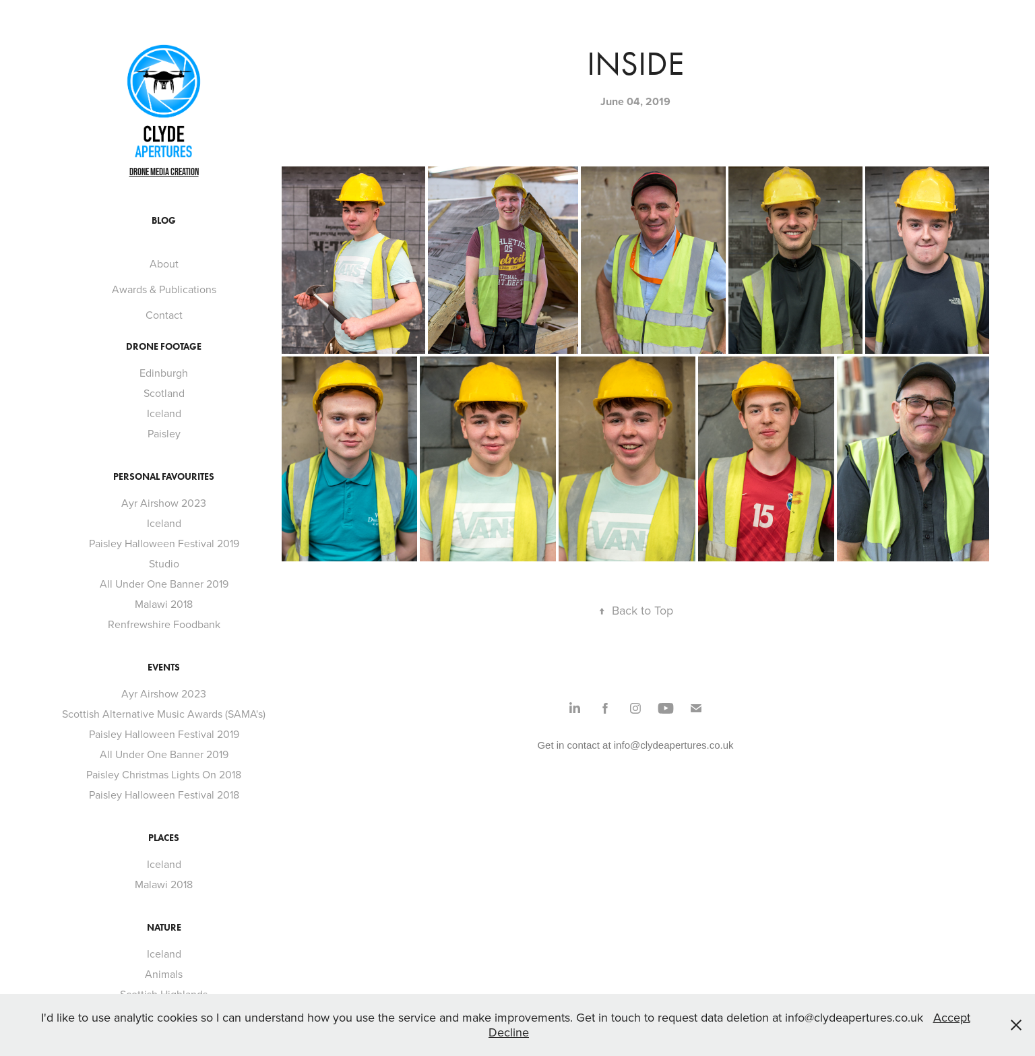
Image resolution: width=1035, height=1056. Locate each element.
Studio (164, 563)
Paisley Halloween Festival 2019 (164, 543)
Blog (164, 220)
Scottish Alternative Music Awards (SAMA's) (163, 713)
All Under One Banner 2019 (164, 583)
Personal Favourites (163, 477)
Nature (164, 927)
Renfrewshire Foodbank (164, 624)
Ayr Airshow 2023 (163, 502)
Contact (164, 314)
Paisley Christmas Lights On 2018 (163, 774)
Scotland (164, 392)
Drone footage (163, 346)
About (164, 263)
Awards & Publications (164, 289)
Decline (509, 1032)
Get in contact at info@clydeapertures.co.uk (635, 745)
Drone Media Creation (164, 171)
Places (163, 838)
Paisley (164, 433)
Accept (951, 1017)
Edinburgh (163, 372)
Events (164, 667)
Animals (164, 973)
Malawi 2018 (164, 603)
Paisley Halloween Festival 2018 (164, 794)
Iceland (164, 413)
